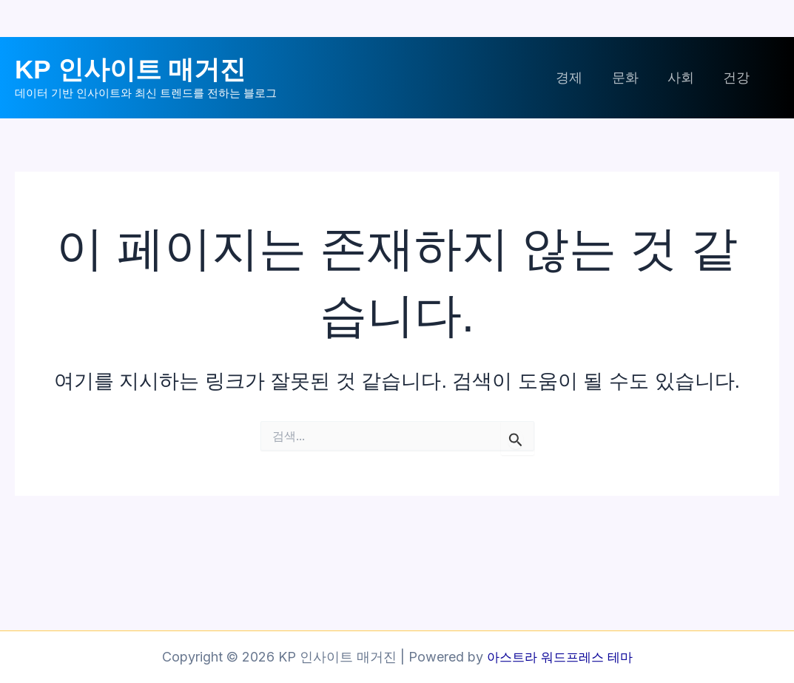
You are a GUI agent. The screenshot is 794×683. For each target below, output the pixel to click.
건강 (737, 77)
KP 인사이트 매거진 (130, 69)
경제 (578, 77)
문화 (631, 77)
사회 (684, 77)
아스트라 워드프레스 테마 (559, 657)
